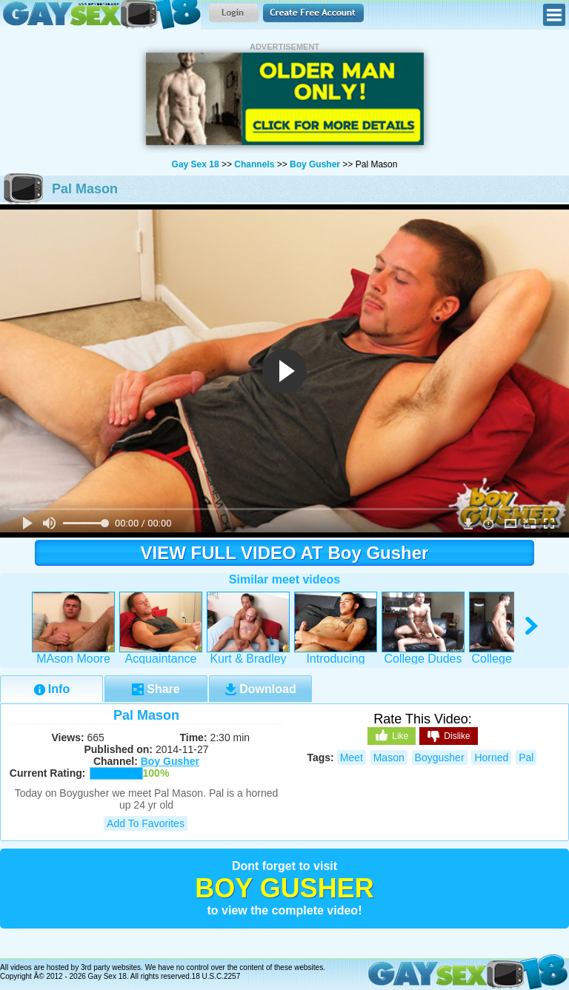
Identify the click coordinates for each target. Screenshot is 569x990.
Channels (254, 164)
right (532, 626)
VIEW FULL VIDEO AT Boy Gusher (285, 553)
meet (351, 757)
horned (491, 757)
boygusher (440, 757)
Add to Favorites (145, 823)
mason (389, 757)
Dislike (448, 737)
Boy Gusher (315, 164)
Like (391, 735)
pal (526, 757)
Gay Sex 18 (100, 15)
